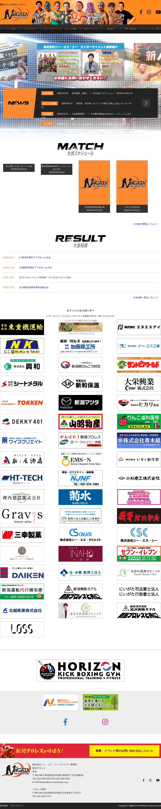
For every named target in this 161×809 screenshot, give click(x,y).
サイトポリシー (17, 806)
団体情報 (4, 806)
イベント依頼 (10, 29)
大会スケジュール (90, 29)
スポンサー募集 (70, 29)
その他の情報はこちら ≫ (145, 224)
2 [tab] (78, 85)
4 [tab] (87, 85)
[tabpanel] (80, 62)
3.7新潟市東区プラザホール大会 (34, 257)
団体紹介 (110, 29)
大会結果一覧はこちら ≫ (145, 297)
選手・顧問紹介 (131, 29)
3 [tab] (82, 85)
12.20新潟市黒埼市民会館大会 (34, 287)
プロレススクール (50, 29)
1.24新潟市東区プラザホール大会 (35, 267)
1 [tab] (73, 85)
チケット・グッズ (151, 29)
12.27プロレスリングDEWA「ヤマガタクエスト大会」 (46, 277)
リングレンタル (30, 29)
